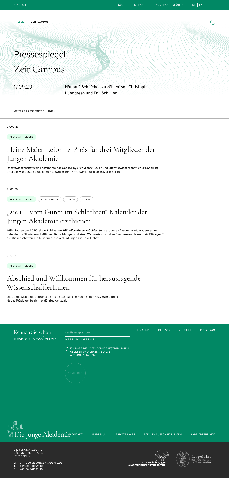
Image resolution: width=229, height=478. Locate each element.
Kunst (86, 199)
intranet (140, 5)
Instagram (207, 330)
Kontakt (76, 434)
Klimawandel (50, 199)
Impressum (99, 434)
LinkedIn (143, 330)
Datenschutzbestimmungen (108, 348)
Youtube (185, 330)
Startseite (21, 5)
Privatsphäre (125, 434)
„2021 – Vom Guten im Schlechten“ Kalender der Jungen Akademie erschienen (77, 216)
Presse (19, 22)
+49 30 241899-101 (32, 469)
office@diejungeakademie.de (41, 463)
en (201, 5)
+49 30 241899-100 (32, 466)
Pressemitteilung (22, 137)
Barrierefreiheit (202, 434)
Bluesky (164, 330)
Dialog (70, 199)
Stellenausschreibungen (163, 434)
